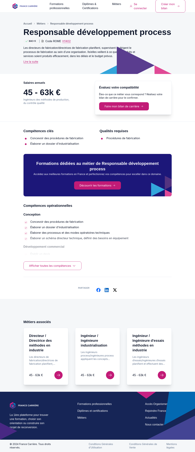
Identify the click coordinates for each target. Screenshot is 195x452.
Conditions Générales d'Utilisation (101, 446)
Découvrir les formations (98, 185)
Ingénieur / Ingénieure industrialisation (94, 340)
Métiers (116, 4)
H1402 (66, 41)
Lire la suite (30, 61)
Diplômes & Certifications (90, 6)
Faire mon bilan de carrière (124, 106)
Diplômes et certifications (92, 410)
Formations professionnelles (60, 6)
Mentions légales (171, 446)
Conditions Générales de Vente (143, 446)
